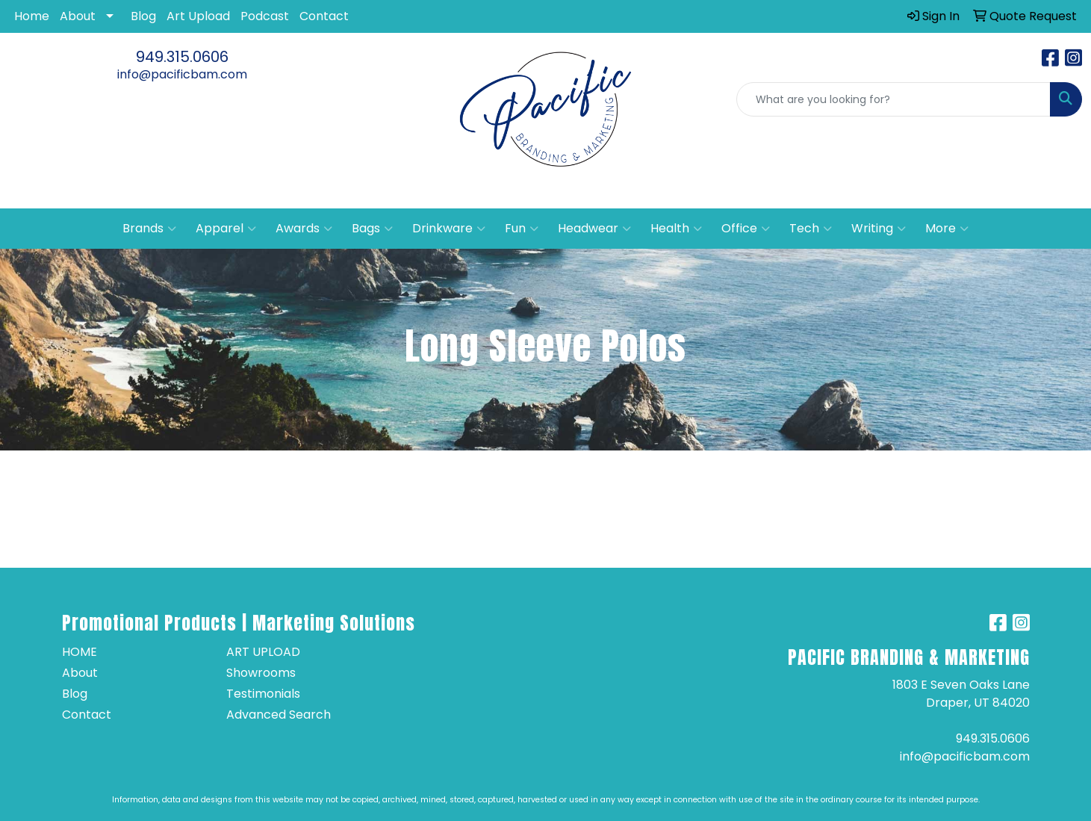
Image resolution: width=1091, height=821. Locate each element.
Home (31, 16)
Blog (143, 16)
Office (745, 229)
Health (676, 229)
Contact (324, 16)
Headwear (594, 229)
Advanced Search (278, 714)
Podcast (264, 16)
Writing (878, 229)
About (78, 16)
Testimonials (263, 693)
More (947, 229)
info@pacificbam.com (182, 74)
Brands (149, 229)
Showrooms (261, 672)
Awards (304, 229)
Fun (521, 229)
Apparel (226, 229)
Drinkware (448, 229)
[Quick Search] (893, 99)
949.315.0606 (182, 56)
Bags (372, 229)
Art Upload (198, 16)
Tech (810, 229)
